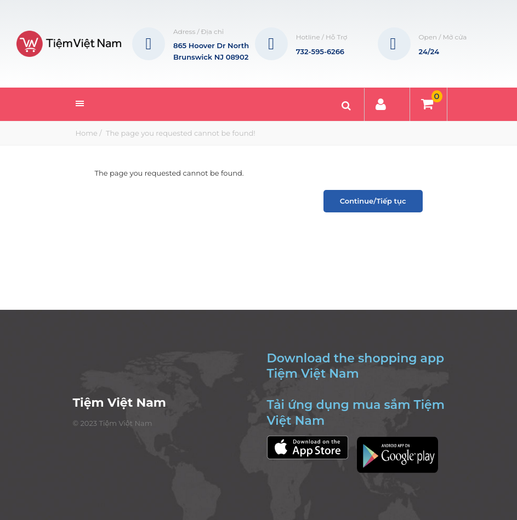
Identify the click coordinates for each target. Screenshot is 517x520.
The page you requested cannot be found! (179, 133)
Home (87, 133)
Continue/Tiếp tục (373, 201)
